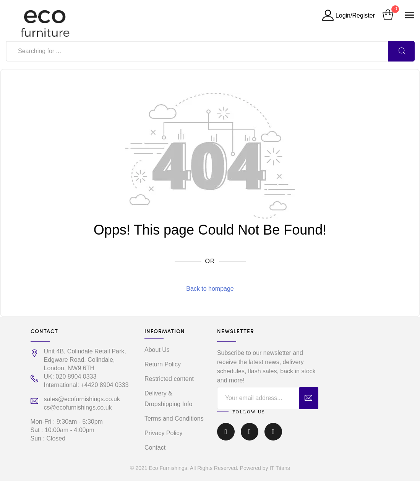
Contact (154, 447)
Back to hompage (210, 288)
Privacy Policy (163, 433)
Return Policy (162, 364)
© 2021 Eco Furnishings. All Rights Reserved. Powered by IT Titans (210, 468)
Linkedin (273, 432)
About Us (157, 350)
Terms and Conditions (174, 418)
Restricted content (169, 379)
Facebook (226, 432)
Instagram (249, 432)
